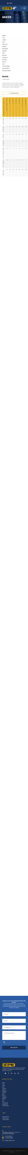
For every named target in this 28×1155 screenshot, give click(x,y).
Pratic (4, 62)
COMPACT (5, 58)
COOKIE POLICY (5, 1118)
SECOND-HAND (6, 71)
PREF (3, 53)
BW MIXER (5, 49)
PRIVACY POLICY (5, 1117)
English (9, 3)
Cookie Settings (5, 1119)
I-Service (16, 1152)
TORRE (4, 40)
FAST (3, 42)
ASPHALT (4, 60)
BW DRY (4, 55)
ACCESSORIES (6, 66)
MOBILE (4, 47)
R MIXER (4, 51)
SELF (3, 64)
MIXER (4, 36)
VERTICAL (4, 44)
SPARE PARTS (6, 69)
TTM (3, 38)
